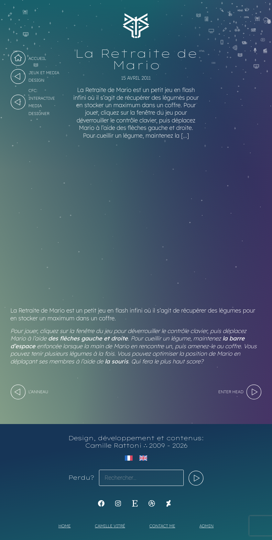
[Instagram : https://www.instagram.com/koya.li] (118, 503)
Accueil (37, 58)
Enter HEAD (231, 391)
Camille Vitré (110, 525)
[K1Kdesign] (101, 503)
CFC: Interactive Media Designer (41, 102)
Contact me (162, 525)
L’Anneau (38, 391)
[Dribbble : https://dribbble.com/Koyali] (152, 503)
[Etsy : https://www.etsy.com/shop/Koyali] (135, 503)
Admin (207, 525)
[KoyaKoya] (168, 503)
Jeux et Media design (43, 76)
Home (65, 525)
